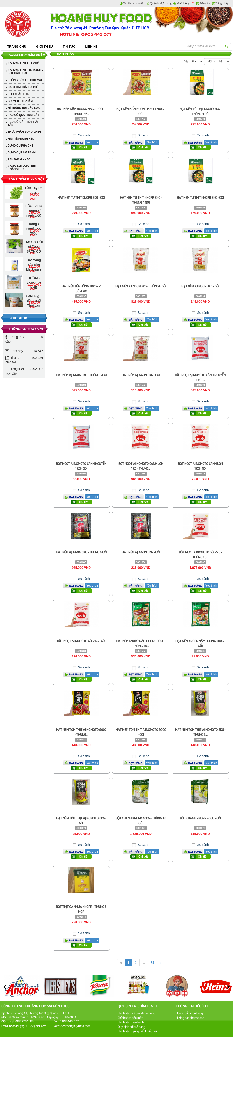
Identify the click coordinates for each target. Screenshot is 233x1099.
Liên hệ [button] (91, 46)
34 (152, 962)
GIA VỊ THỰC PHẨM (20, 101)
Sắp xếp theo (193, 61)
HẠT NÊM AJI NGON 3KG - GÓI (200, 286)
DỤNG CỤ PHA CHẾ (20, 145)
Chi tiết (83, 147)
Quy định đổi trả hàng (131, 1026)
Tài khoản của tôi (133, 3)
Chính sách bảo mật (130, 1017)
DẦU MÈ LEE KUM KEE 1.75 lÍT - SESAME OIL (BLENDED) (28, 293)
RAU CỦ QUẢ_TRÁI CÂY (23, 115)
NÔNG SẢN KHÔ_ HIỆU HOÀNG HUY (22, 168)
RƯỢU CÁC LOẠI (18, 94)
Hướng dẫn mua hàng (189, 1013)
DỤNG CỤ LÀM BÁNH (22, 152)
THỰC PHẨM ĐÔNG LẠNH (24, 131)
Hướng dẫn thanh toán (190, 1017)
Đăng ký (205, 3)
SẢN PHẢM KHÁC (19, 159)
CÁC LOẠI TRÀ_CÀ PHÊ (23, 87)
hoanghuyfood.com (78, 1025)
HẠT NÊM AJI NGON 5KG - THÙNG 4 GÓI (81, 552)
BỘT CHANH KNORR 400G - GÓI (200, 818)
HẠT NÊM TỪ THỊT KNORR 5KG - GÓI (81, 197)
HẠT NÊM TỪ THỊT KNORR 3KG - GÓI (200, 197)
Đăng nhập (221, 3)
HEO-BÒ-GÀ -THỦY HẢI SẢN (23, 123)
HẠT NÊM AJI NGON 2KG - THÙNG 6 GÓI (81, 374)
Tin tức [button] (69, 46)
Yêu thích (92, 142)
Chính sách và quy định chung (136, 1013)
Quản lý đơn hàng (161, 3)
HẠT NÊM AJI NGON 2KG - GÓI (141, 374)
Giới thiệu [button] (44, 46)
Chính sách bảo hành (131, 1022)
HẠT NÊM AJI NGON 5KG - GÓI (141, 552)
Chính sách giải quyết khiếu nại (137, 1031)
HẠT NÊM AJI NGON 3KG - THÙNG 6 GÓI (140, 286)
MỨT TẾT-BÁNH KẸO (21, 138)
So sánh (83, 135)
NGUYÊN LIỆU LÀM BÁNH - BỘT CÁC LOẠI (25, 72)
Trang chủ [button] (16, 46)
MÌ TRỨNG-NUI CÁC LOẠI (24, 108)
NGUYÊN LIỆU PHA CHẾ (23, 63)
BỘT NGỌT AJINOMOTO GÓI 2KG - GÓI (81, 641)
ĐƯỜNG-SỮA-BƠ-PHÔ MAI (25, 80)
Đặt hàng (76, 142)
